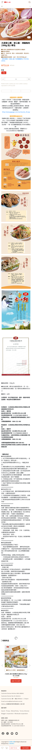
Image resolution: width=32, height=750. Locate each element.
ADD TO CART (14, 748)
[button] (30, 665)
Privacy (8, 711)
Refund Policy (15, 711)
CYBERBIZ (11, 743)
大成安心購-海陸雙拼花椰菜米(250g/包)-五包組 (16, 674)
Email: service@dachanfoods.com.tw (11, 701)
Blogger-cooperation (7, 713)
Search (3, 711)
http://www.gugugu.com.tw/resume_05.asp (16, 112)
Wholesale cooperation (21, 713)
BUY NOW (26, 748)
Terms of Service (24, 711)
